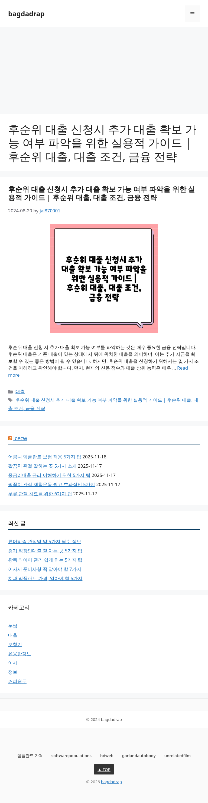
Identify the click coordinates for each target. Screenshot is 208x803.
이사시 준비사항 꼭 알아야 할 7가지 (44, 569)
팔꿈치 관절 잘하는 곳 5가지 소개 (42, 466)
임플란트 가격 (30, 755)
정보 (12, 672)
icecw (20, 438)
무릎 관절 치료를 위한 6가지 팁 (40, 493)
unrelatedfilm (177, 755)
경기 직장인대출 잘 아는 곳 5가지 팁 (45, 550)
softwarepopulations (71, 755)
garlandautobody (139, 755)
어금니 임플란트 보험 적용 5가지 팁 (44, 457)
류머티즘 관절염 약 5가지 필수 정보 (44, 541)
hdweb (106, 755)
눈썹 (12, 626)
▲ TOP (104, 769)
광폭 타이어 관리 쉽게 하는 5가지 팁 (45, 560)
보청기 (15, 644)
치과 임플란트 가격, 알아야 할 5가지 (45, 578)
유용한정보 (19, 653)
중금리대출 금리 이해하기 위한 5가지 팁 (49, 475)
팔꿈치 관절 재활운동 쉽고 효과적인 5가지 (51, 484)
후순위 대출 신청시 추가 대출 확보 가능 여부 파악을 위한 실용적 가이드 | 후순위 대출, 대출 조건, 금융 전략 (101, 193)
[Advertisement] (104, 68)
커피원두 (17, 681)
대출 (20, 391)
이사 (12, 663)
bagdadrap (26, 13)
